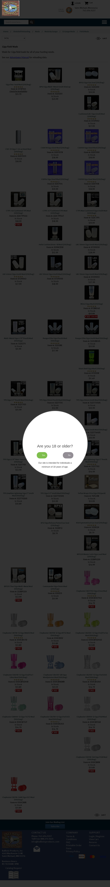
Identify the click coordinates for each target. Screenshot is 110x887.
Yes (43, 455)
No (69, 455)
